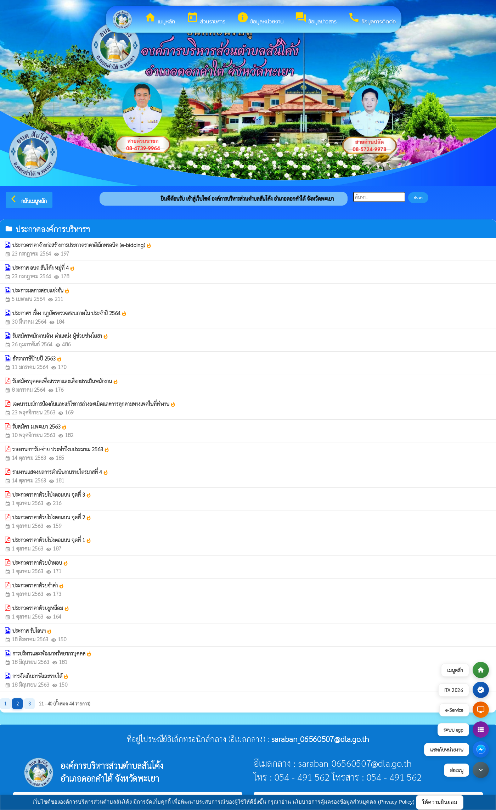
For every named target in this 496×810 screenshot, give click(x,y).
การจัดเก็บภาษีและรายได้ (40, 676)
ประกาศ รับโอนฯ (32, 630)
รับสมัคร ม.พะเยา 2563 (39, 426)
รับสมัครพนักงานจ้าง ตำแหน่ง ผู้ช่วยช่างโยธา (60, 335)
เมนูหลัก (159, 18)
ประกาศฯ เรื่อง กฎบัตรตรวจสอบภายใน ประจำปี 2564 (69, 313)
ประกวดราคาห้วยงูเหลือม (40, 607)
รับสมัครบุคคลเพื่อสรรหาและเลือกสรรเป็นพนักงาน (65, 381)
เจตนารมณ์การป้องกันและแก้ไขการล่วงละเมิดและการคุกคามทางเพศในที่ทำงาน (94, 403)
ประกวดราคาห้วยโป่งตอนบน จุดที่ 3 (51, 494)
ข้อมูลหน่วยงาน (260, 18)
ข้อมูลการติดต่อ (372, 18)
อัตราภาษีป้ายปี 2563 (37, 358)
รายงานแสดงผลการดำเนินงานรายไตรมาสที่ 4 (60, 471)
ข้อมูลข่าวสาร (316, 18)
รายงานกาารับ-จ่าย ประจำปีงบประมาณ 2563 (60, 449)
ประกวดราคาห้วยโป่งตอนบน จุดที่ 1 (51, 539)
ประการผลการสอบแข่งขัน (41, 290)
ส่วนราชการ (205, 18)
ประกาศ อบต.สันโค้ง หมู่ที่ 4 (43, 267)
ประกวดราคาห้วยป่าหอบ (40, 562)
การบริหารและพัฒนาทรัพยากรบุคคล (52, 653)
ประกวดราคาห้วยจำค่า (38, 585)
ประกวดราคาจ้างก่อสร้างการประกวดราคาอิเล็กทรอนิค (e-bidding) (82, 244)
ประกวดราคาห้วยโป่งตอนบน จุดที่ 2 (51, 517)
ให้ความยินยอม (439, 802)
